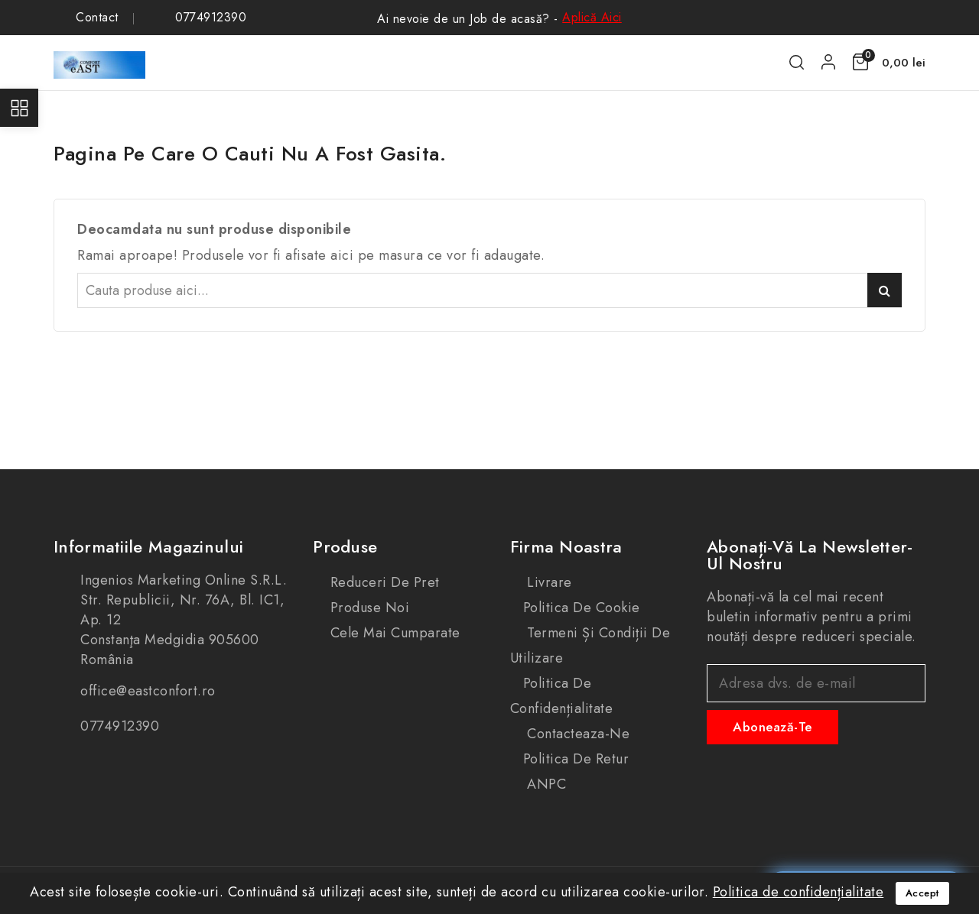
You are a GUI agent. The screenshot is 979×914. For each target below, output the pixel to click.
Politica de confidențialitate (561, 695)
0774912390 (210, 17)
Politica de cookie (581, 607)
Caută (884, 290)
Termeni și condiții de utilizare (590, 645)
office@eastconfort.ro (148, 690)
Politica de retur (576, 759)
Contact (97, 17)
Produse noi (367, 607)
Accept (922, 893)
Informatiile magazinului (148, 546)
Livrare (547, 582)
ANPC (545, 784)
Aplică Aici (592, 17)
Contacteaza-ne (576, 734)
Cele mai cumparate (393, 633)
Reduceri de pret (383, 582)
